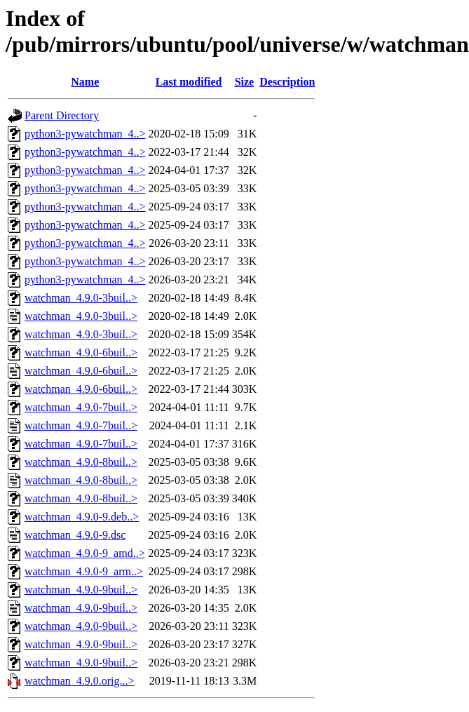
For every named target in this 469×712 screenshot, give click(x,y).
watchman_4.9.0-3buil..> (81, 298)
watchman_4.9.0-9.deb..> (82, 517)
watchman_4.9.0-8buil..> (81, 462)
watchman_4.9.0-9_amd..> (85, 553)
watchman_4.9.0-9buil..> (81, 590)
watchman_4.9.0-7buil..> (81, 407)
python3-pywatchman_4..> (85, 134)
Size (244, 82)
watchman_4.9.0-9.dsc (75, 535)
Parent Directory (62, 115)
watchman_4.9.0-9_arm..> (84, 571)
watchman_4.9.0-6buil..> (81, 352)
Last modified (189, 82)
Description (287, 82)
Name (85, 82)
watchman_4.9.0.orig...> (80, 681)
